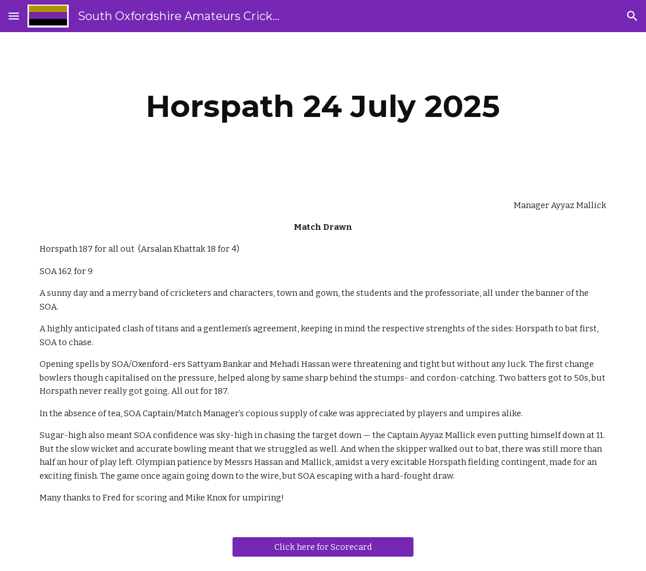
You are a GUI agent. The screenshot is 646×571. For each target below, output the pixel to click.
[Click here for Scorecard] (323, 547)
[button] (13, 16)
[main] (323, 106)
